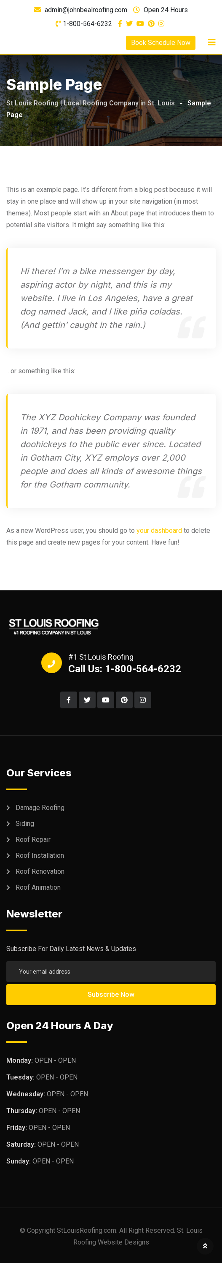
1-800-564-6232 (87, 24)
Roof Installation (40, 855)
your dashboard (159, 531)
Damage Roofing (40, 808)
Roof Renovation (40, 871)
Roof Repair (33, 840)
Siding (25, 824)
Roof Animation (38, 887)
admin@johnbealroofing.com (86, 10)
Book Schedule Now (160, 43)
